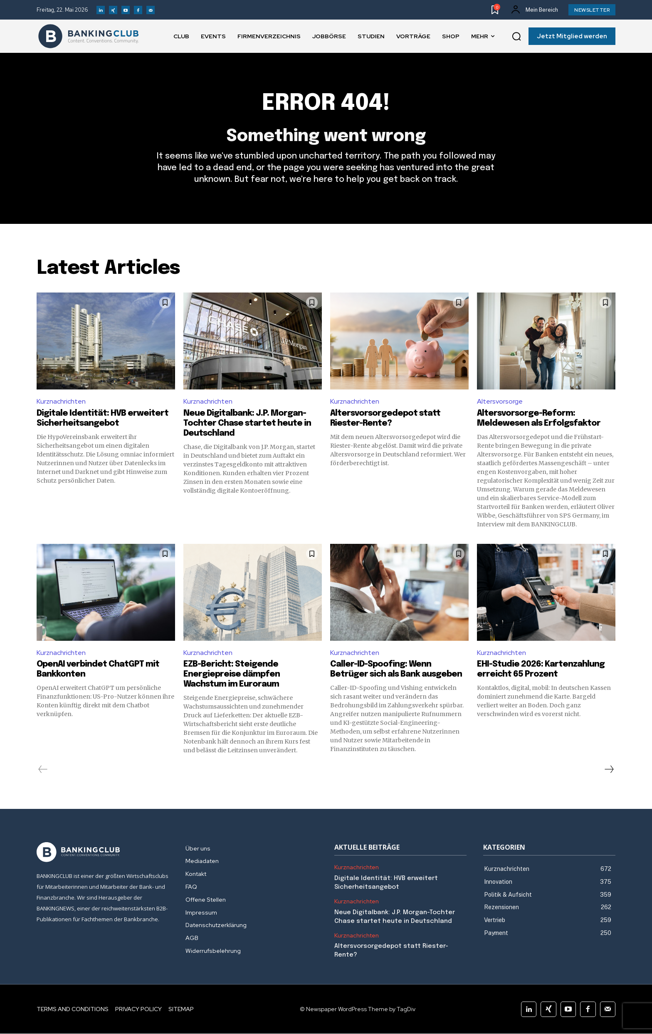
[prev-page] (43, 770)
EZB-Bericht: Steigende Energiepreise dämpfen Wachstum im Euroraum (231, 674)
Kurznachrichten (61, 401)
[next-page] (608, 770)
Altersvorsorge (500, 401)
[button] (516, 37)
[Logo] (89, 36)
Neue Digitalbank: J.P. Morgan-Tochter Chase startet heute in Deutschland (247, 423)
